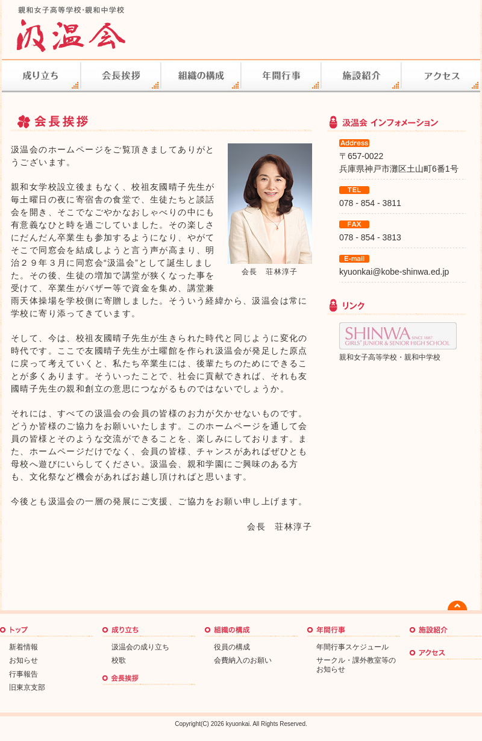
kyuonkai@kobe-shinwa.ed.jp (394, 272)
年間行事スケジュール (352, 647)
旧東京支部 (27, 687)
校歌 (118, 660)
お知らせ (23, 660)
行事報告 (23, 674)
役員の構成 (232, 647)
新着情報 (23, 647)
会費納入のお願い (243, 660)
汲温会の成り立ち (140, 647)
